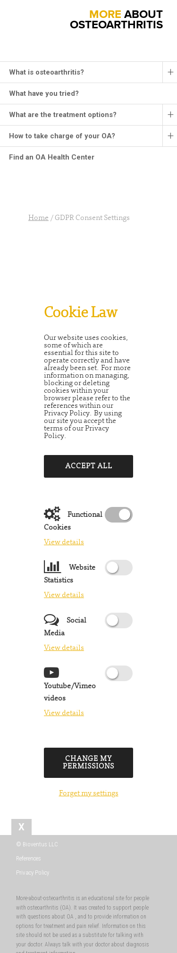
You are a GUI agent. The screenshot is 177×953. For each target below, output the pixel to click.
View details (64, 542)
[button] (11, 7)
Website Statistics (69, 572)
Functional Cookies (73, 519)
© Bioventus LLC (37, 844)
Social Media (65, 625)
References (28, 858)
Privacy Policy (32, 872)
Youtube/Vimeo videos (70, 684)
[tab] (21, 827)
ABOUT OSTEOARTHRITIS (116, 20)
